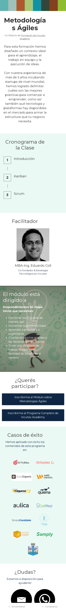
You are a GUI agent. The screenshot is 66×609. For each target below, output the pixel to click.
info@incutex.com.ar (17, 583)
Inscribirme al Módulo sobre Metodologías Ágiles (33, 347)
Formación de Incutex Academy (41, 35)
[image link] (33, 217)
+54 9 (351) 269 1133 (49, 583)
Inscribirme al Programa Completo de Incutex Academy (33, 363)
